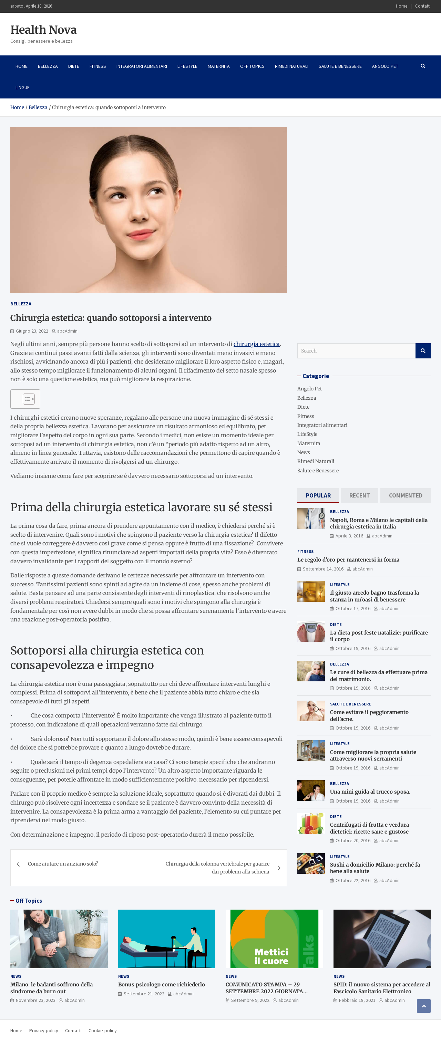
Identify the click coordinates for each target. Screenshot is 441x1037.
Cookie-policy (103, 1030)
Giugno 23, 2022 (32, 331)
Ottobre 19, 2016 (353, 648)
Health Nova (43, 30)
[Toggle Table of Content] (25, 399)
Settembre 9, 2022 (250, 1000)
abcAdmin (67, 331)
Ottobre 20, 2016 (353, 840)
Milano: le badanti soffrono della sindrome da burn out (51, 988)
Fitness (98, 66)
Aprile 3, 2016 (349, 536)
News (303, 452)
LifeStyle (187, 66)
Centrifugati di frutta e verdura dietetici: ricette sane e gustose (369, 828)
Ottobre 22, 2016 (353, 880)
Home (401, 6)
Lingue (23, 87)
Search (423, 350)
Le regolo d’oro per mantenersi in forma (348, 559)
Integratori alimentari (141, 66)
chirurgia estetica (257, 344)
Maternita (219, 66)
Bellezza (48, 66)
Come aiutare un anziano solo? (63, 864)
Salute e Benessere (340, 66)
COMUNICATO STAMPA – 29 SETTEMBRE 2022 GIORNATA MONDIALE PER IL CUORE (264, 991)
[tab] (318, 495)
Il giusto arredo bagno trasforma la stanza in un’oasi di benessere (374, 596)
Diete (73, 66)
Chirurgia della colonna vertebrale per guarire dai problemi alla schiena (217, 867)
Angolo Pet (385, 66)
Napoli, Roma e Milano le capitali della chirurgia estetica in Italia (379, 523)
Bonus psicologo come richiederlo (161, 984)
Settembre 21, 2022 (144, 994)
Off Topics (252, 66)
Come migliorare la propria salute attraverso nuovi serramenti (373, 755)
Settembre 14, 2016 (323, 569)
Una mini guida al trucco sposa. (370, 791)
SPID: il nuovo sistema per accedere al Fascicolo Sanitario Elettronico (382, 988)
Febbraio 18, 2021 (357, 1000)
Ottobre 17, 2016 (353, 608)
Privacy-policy (43, 1030)
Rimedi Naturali (291, 66)
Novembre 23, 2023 (35, 1000)
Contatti (423, 6)
